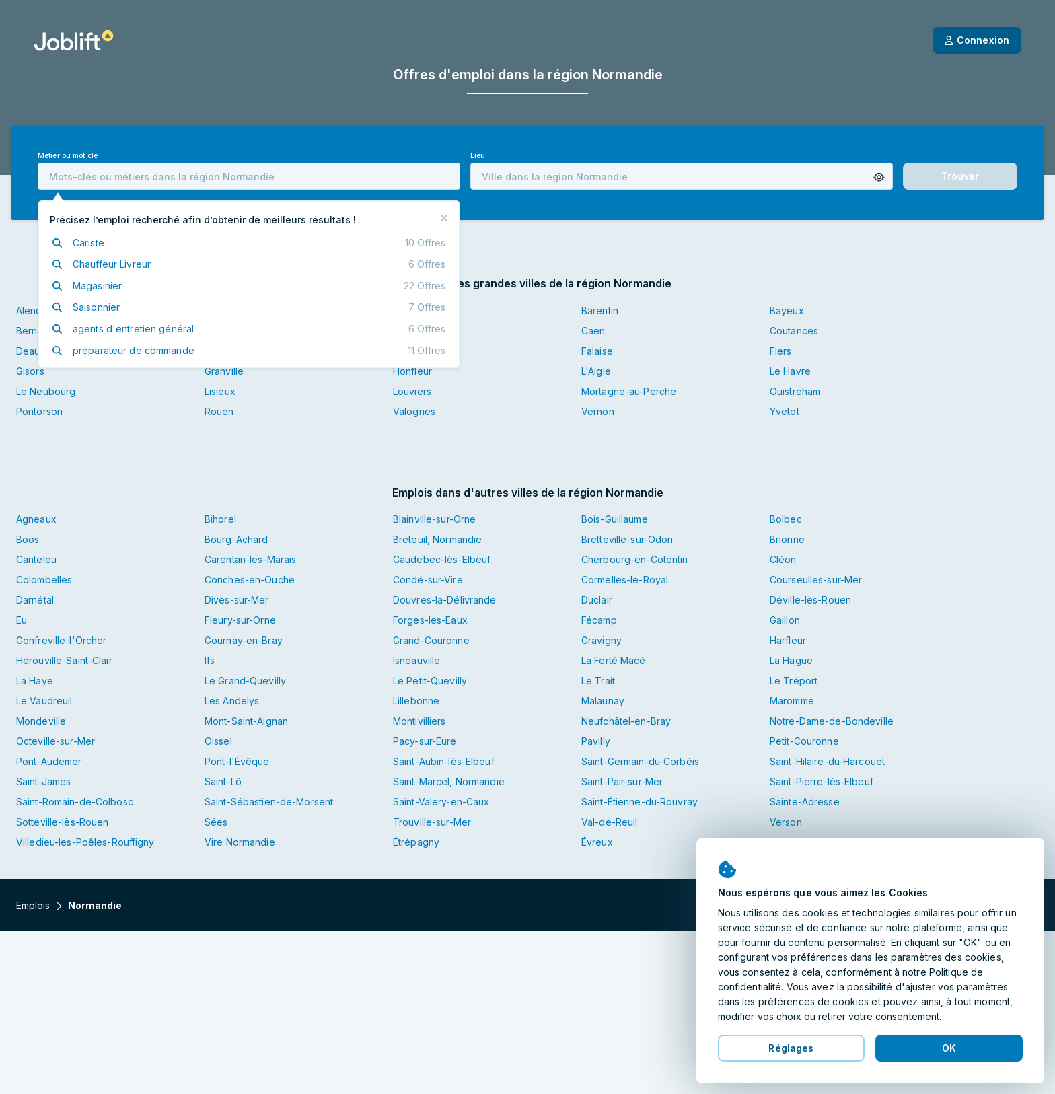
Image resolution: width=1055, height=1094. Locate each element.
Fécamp (599, 620)
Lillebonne (416, 700)
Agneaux (36, 519)
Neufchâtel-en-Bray (626, 721)
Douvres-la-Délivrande (445, 600)
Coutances (794, 330)
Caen (593, 330)
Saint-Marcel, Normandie (449, 781)
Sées (216, 822)
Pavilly (595, 741)
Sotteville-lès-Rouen (62, 822)
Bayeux (787, 310)
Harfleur (788, 640)
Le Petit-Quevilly (430, 680)
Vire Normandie (240, 842)
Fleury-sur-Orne (240, 620)
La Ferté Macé (613, 660)
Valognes (414, 411)
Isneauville (416, 660)
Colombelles (44, 579)
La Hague (791, 660)
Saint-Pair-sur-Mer (622, 781)
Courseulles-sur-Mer (816, 579)
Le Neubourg (45, 391)
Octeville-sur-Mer (55, 741)
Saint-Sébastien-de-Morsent (269, 801)
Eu (21, 620)
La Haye (34, 680)
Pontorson (39, 411)
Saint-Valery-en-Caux (441, 801)
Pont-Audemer (48, 761)
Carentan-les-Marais (250, 559)
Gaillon (785, 620)
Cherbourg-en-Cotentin (634, 559)
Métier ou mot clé (68, 155)
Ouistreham (795, 391)
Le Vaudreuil (44, 700)
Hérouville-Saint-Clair (64, 660)
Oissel (218, 741)
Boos (27, 539)
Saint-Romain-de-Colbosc (74, 801)
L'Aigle (596, 371)
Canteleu (36, 559)
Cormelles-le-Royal (624, 579)
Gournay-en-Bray (244, 640)
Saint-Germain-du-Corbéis (640, 761)
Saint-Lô (223, 781)
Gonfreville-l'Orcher (61, 640)
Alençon (34, 310)
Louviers (412, 391)
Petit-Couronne (804, 741)
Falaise (597, 351)
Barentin (599, 310)
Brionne (787, 539)
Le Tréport (793, 680)
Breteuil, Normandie (437, 539)
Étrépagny (416, 842)
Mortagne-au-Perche (628, 391)
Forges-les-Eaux (430, 620)
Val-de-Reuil (609, 822)
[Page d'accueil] (74, 40)
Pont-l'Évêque (237, 761)
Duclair (596, 600)
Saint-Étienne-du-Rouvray (639, 801)
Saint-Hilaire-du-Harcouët (827, 761)
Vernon (597, 411)
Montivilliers (419, 721)
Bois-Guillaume (614, 519)
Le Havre (790, 371)
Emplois (33, 905)
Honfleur (412, 371)
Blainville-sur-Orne (434, 519)
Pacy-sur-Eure (425, 741)
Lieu (477, 155)
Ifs (210, 660)
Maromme (792, 700)
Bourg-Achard (236, 539)
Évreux (597, 842)
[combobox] (249, 176)
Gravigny (601, 640)
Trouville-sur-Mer (432, 822)
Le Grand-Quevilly (245, 680)
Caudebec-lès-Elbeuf (441, 559)
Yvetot (784, 411)
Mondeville (41, 721)
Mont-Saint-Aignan (246, 721)
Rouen (219, 411)
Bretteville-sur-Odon (627, 539)
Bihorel (220, 519)
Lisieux (220, 391)
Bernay (32, 330)
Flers (781, 351)
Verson (786, 822)
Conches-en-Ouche (250, 579)
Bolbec (786, 519)
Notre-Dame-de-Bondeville (832, 721)
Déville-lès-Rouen (810, 600)
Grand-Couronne (431, 640)
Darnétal (35, 600)
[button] (879, 177)
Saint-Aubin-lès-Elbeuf (444, 761)
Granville (224, 371)
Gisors (30, 371)
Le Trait (598, 680)
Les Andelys (232, 700)
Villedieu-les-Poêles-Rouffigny (85, 842)
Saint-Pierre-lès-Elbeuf (821, 781)
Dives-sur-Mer (237, 600)
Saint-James (43, 781)
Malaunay (602, 700)
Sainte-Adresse (805, 801)
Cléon (783, 559)
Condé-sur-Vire (428, 579)
